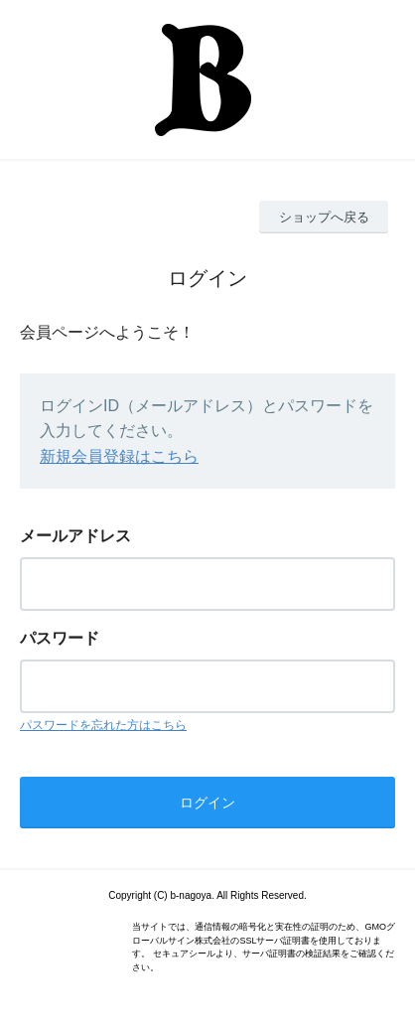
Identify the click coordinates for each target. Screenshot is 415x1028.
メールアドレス (75, 535)
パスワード (59, 638)
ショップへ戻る (324, 217)
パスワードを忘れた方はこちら (103, 725)
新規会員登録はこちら (119, 456)
